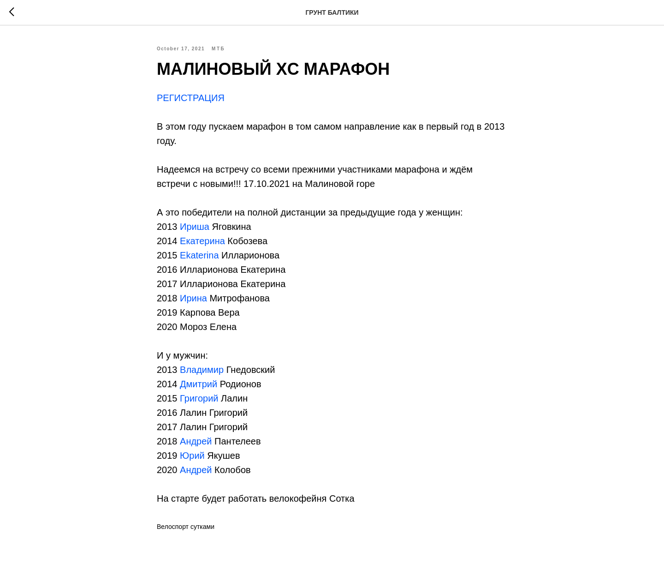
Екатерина (202, 241)
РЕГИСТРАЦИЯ (192, 98)
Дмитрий (198, 384)
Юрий (192, 455)
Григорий (199, 398)
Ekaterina (199, 255)
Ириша (194, 227)
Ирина (193, 298)
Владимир (202, 370)
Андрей (196, 441)
